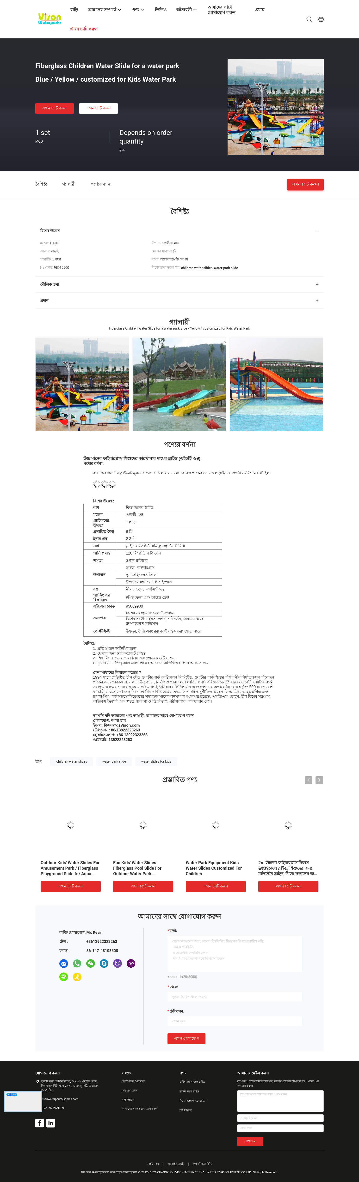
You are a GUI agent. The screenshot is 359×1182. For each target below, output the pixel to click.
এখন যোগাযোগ (186, 1038)
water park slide (114, 761)
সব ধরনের (186, 1110)
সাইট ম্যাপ (153, 1164)
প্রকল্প (260, 9)
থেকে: (173, 987)
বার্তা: (173, 931)
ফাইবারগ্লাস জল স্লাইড (192, 1082)
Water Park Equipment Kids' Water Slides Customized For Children (214, 868)
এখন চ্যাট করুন (54, 108)
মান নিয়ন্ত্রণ (128, 1099)
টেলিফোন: (176, 1011)
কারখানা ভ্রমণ (129, 1090)
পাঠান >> (250, 1141)
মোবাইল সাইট (176, 1164)
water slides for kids (156, 761)
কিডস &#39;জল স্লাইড (193, 1101)
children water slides (71, 761)
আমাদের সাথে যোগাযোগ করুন (139, 1108)
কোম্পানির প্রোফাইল (133, 1081)
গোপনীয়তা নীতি (202, 1164)
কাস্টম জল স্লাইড (189, 1091)
